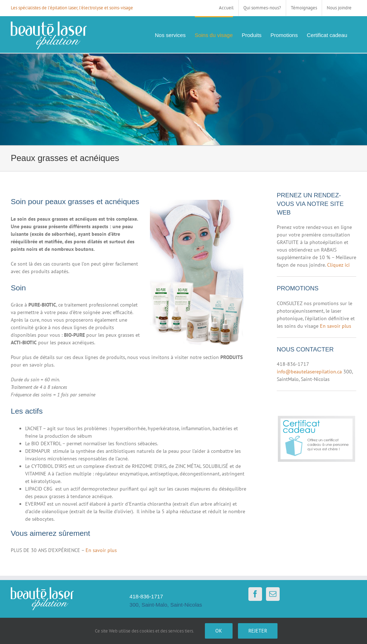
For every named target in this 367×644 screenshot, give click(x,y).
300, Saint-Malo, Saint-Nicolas (165, 605)
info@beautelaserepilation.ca (309, 371)
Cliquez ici (338, 265)
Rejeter (257, 630)
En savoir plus (101, 550)
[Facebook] (255, 594)
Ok (218, 630)
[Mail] (273, 594)
